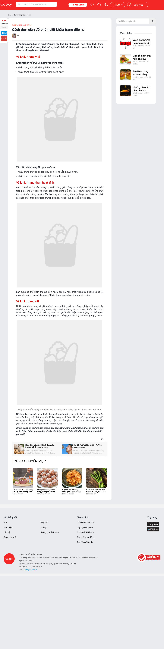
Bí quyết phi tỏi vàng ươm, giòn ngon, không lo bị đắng (71, 491)
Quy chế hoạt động (85, 537)
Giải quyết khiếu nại (85, 532)
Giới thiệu (8, 527)
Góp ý (43, 527)
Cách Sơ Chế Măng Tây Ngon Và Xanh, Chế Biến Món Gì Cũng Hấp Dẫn (96, 491)
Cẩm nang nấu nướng (22, 15)
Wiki (5, 522)
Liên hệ (7, 532)
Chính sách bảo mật (85, 522)
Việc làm (45, 522)
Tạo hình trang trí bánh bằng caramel (140, 74)
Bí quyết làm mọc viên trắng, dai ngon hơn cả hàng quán (46, 491)
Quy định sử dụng (85, 527)
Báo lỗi (4, 38)
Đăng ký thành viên (50, 532)
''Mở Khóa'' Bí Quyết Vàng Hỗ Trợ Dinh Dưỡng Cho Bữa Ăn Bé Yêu (23, 491)
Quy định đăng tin (85, 542)
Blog (9, 15)
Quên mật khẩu (10, 537)
